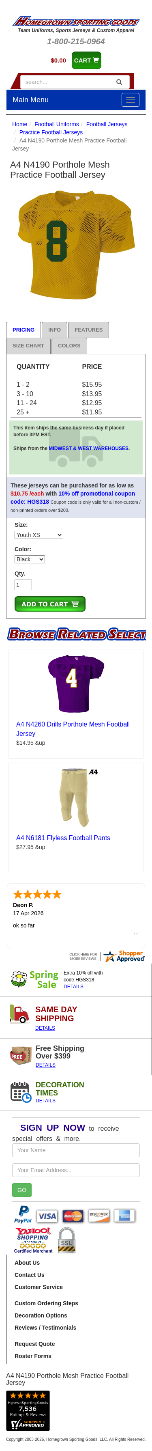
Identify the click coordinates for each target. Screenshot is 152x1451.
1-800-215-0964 (76, 41)
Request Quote (35, 1344)
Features (89, 330)
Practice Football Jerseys (51, 132)
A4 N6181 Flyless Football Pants (63, 837)
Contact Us (30, 1275)
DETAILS (73, 987)
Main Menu (31, 100)
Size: (21, 525)
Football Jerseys (107, 124)
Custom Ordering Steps (46, 1303)
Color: (23, 549)
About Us (27, 1262)
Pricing (23, 330)
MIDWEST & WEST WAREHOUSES (88, 448)
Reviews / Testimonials (45, 1327)
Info (54, 330)
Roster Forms (33, 1356)
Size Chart (28, 346)
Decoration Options (41, 1315)
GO (21, 1190)
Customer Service (39, 1287)
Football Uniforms (56, 124)
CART (86, 60)
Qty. (20, 573)
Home (19, 124)
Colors (69, 346)
